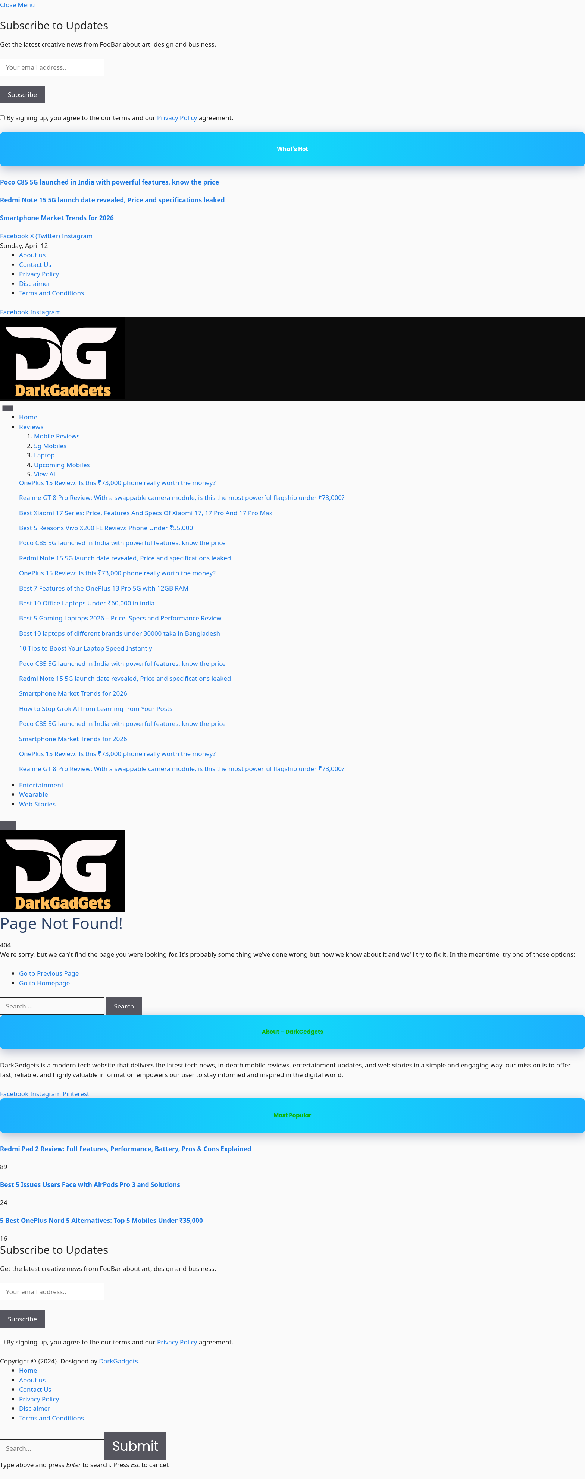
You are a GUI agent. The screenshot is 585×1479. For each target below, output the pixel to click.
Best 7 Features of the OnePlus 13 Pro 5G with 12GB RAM (103, 588)
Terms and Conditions (51, 293)
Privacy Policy (177, 117)
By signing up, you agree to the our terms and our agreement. (116, 117)
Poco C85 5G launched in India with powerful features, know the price (109, 182)
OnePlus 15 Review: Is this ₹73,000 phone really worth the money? (117, 482)
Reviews (31, 426)
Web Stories (37, 804)
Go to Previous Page (49, 973)
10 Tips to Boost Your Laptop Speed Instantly (85, 648)
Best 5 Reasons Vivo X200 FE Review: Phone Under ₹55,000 (106, 527)
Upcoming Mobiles (62, 464)
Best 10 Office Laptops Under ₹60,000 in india (86, 603)
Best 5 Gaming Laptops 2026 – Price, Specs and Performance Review (120, 618)
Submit (135, 1446)
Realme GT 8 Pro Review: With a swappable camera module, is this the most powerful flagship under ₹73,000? (181, 497)
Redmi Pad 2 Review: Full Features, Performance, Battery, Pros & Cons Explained (125, 1149)
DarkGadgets (118, 1361)
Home (28, 417)
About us (32, 255)
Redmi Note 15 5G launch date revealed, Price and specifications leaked (112, 200)
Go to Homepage (44, 983)
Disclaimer (34, 283)
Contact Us (35, 264)
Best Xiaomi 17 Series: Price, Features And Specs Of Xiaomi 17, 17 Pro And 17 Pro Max (145, 513)
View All (45, 474)
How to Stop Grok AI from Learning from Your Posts (95, 708)
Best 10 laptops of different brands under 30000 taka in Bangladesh (119, 633)
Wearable (33, 794)
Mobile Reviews (57, 436)
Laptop (44, 455)
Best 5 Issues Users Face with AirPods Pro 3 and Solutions (90, 1184)
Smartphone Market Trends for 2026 (57, 218)
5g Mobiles (50, 445)
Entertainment (41, 785)
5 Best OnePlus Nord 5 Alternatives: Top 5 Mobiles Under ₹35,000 (101, 1220)
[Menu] (8, 408)
